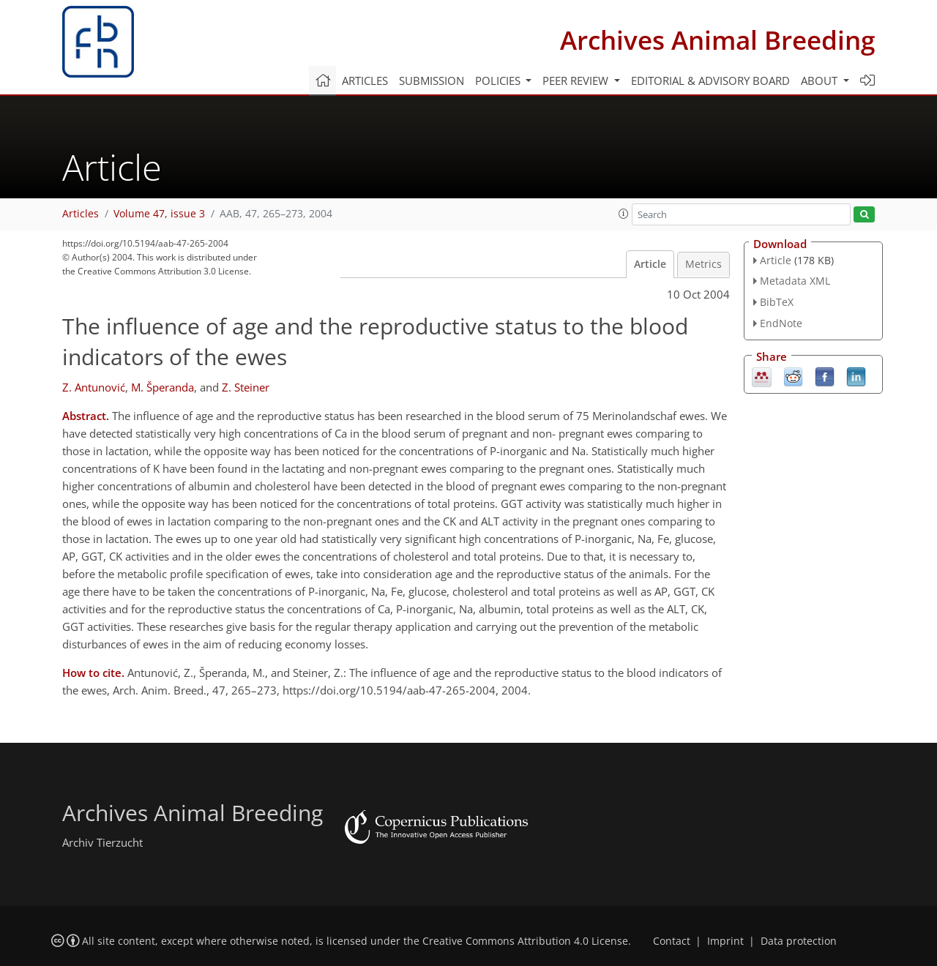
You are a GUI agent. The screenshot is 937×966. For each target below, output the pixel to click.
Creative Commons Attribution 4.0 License (525, 941)
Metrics (703, 264)
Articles (365, 80)
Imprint (725, 941)
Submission (431, 80)
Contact (671, 941)
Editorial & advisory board (710, 80)
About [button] (820, 80)
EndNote (781, 323)
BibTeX (777, 302)
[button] (624, 213)
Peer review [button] (576, 80)
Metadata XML (795, 281)
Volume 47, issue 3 (159, 213)
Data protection (799, 941)
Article (650, 264)
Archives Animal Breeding (717, 40)
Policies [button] (499, 80)
